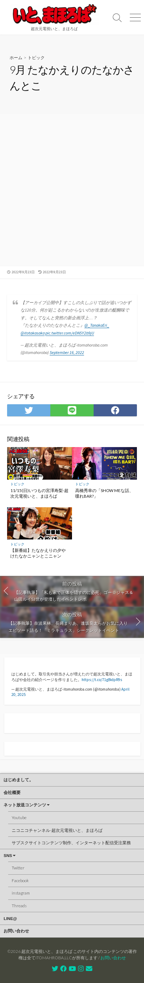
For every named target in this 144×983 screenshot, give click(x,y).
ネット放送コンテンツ (25, 805)
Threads (19, 905)
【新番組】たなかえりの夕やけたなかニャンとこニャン (38, 553)
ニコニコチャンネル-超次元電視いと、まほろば (57, 830)
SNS (8, 855)
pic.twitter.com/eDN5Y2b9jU (69, 333)
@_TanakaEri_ (96, 325)
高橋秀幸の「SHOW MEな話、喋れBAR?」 (104, 493)
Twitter (18, 867)
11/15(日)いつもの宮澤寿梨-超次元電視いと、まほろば (39, 493)
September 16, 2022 (67, 352)
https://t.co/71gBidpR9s (102, 679)
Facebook (20, 880)
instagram (21, 893)
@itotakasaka (33, 333)
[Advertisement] (72, 191)
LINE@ (10, 918)
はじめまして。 (18, 780)
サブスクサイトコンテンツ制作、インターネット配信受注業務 (71, 842)
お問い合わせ (16, 931)
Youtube (19, 817)
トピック (36, 57)
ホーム (16, 57)
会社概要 (12, 792)
